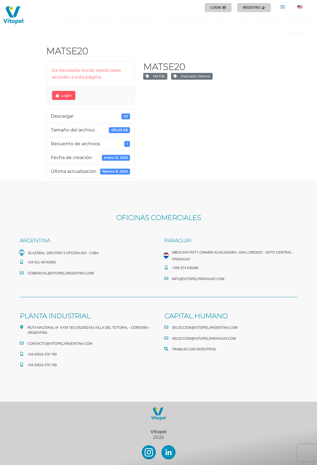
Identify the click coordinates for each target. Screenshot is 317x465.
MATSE (155, 76)
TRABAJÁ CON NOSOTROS (194, 349)
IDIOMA (298, 34)
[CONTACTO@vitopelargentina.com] (22, 343)
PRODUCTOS (140, 21)
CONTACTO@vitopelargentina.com (60, 344)
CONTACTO (298, 21)
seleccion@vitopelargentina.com (205, 328)
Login (64, 95)
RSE (223, 21)
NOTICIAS (268, 21)
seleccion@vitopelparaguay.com (204, 339)
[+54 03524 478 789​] (22, 364)
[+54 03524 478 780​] (22, 354)
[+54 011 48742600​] (22, 262)
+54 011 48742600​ (42, 262)
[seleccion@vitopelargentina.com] (166, 327)
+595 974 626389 (185, 268)
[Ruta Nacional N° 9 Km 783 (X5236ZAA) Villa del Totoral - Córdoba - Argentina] (22, 327)
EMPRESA (101, 21)
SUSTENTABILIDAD (187, 21)
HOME (71, 21)
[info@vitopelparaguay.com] (166, 278)
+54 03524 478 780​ (42, 354)
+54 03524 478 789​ (42, 365)
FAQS (245, 21)
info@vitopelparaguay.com (198, 279)
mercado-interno (192, 76)
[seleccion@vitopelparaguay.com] (166, 338)
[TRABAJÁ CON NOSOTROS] (166, 349)
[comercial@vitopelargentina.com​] (22, 273)
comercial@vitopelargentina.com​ (61, 273)
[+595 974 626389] (166, 267)
